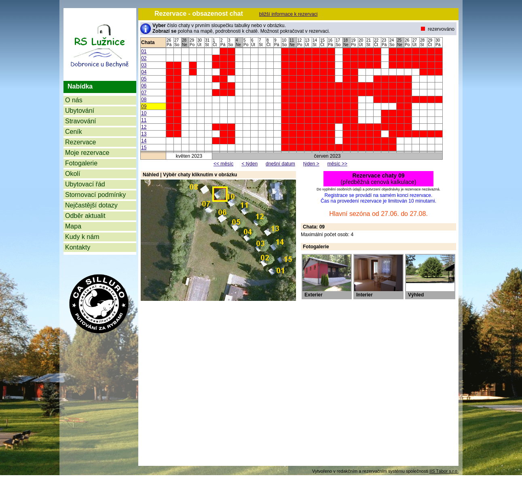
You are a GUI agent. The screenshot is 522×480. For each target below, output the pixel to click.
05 (143, 79)
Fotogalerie (81, 163)
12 (143, 127)
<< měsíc (223, 164)
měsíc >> (337, 164)
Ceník (73, 131)
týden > (311, 164)
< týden (249, 164)
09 (143, 106)
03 (143, 65)
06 (143, 86)
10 (143, 113)
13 (143, 134)
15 (143, 147)
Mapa (73, 226)
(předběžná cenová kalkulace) (378, 178)
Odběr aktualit (85, 215)
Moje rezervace (87, 152)
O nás (73, 100)
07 (143, 92)
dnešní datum (280, 164)
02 (143, 58)
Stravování (80, 121)
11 (143, 120)
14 (143, 141)
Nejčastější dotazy (91, 205)
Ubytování (79, 110)
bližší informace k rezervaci (288, 14)
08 (143, 99)
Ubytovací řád (85, 184)
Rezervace (80, 142)
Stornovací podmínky (95, 194)
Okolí (72, 173)
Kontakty (77, 247)
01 (143, 51)
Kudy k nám (82, 236)
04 (143, 72)
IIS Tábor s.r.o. (444, 471)
